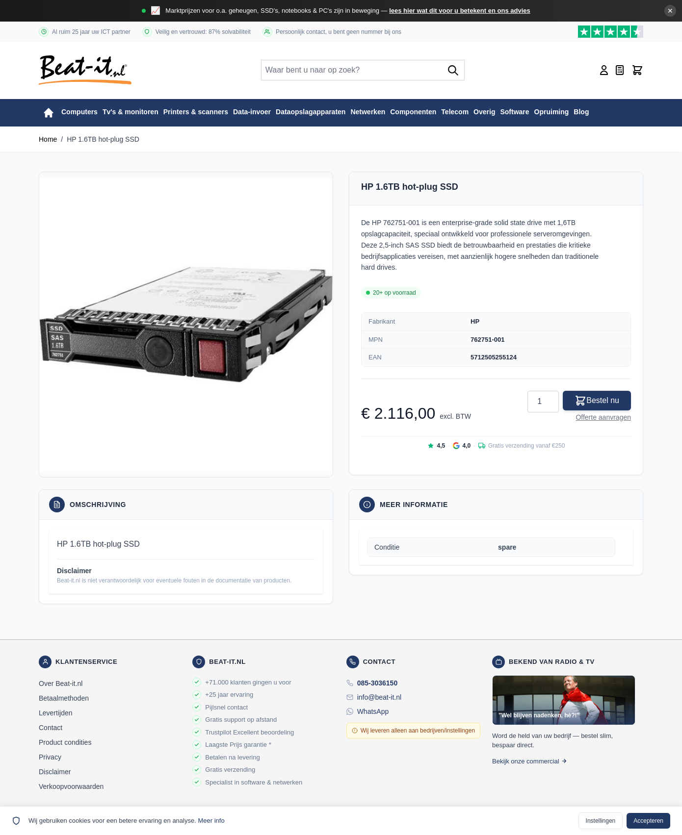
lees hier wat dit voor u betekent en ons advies (459, 10)
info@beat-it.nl (379, 697)
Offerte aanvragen (603, 417)
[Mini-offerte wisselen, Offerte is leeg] (620, 70)
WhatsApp (373, 711)
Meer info (211, 820)
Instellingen (601, 820)
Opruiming (551, 112)
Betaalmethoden (64, 698)
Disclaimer (55, 772)
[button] (186, 324)
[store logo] (85, 70)
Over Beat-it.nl (60, 683)
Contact (50, 728)
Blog (581, 112)
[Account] (604, 70)
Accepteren (648, 820)
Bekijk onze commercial (529, 761)
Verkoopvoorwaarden (71, 786)
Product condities (65, 742)
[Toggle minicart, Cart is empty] (637, 70)
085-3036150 (377, 683)
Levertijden (56, 713)
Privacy (50, 757)
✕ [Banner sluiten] (670, 11)
